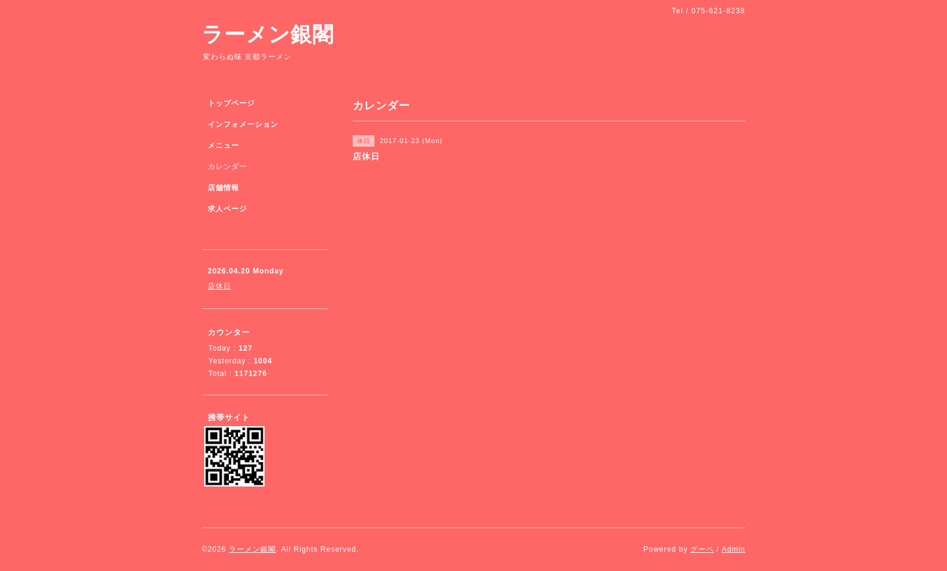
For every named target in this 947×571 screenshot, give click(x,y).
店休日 (219, 286)
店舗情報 (223, 187)
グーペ (702, 549)
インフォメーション (243, 124)
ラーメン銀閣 (268, 34)
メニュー (223, 145)
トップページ (231, 103)
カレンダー (227, 166)
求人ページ (227, 209)
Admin (733, 549)
